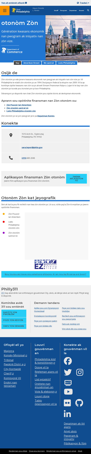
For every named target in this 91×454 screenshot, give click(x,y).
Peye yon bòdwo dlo (43, 326)
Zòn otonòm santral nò (17, 108)
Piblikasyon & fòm (75, 443)
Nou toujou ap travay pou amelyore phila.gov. (45, 274)
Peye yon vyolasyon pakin (45, 321)
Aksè (80, 451)
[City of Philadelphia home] (22, 10)
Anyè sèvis (70, 431)
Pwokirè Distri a (13, 364)
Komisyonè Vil (12, 378)
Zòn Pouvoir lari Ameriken (19, 105)
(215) (24, 158)
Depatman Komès (45, 116)
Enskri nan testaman (10, 384)
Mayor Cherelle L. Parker (38, 9)
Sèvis (56, 10)
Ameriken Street (31, 63)
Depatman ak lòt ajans (74, 425)
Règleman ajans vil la (46, 373)
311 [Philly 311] (3, 293)
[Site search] (88, 10)
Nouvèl (81, 10)
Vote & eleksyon (45, 391)
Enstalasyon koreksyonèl (45, 316)
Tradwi (84, 3)
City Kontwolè (12, 369)
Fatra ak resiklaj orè (71, 324)
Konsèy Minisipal (14, 355)
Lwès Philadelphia (66, 63)
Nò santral (49, 63)
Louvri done (42, 396)
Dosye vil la (42, 367)
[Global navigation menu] (4, 10)
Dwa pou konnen (37, 451)
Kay (17, 63)
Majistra (9, 351)
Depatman (73, 10)
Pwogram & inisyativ (71, 437)
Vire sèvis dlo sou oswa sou (74, 329)
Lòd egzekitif (43, 379)
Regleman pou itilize (18, 451)
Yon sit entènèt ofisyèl (14, 3)
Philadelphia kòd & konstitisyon (45, 360)
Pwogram (63, 10)
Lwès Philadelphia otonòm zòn (21, 111)
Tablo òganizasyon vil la (46, 402)
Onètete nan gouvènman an (44, 385)
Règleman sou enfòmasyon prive (61, 451)
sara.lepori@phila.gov (32, 147)
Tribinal (9, 360)
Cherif (7, 373)
